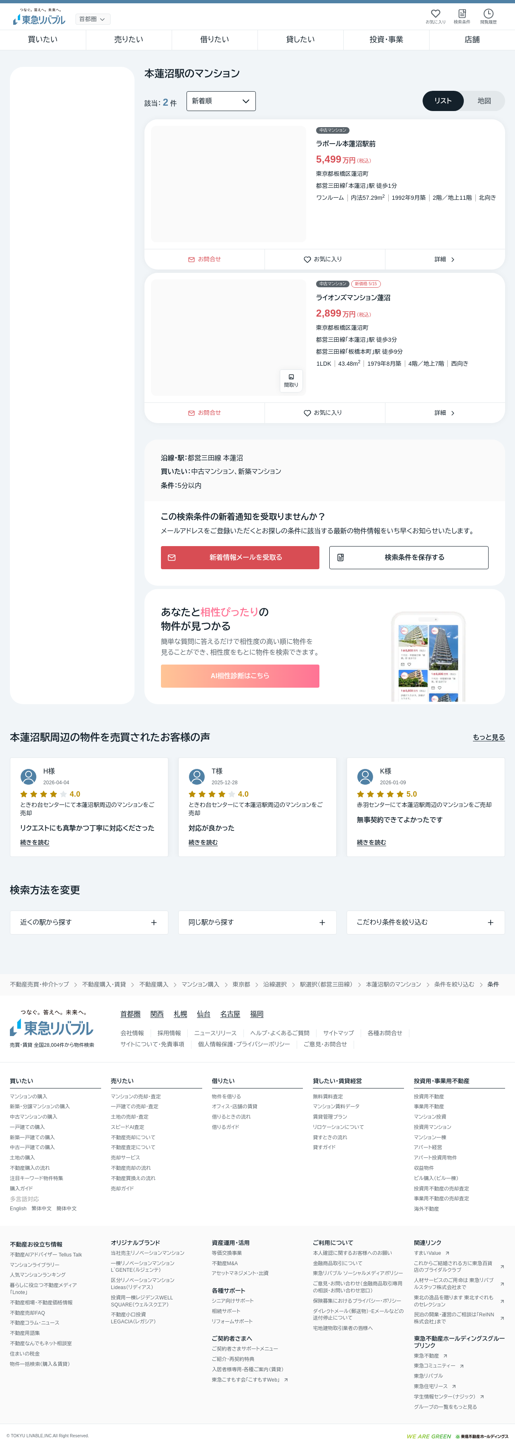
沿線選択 (275, 984)
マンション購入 (200, 984)
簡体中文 (67, 1208)
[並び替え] (221, 101)
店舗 (472, 39)
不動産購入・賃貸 (104, 984)
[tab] (443, 101)
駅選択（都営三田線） (326, 984)
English (18, 1208)
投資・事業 (386, 39)
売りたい (128, 39)
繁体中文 (41, 1208)
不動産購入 (153, 984)
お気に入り (325, 259)
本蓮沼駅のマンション (393, 984)
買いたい (43, 39)
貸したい (300, 39)
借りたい (214, 39)
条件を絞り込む (455, 984)
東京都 (241, 984)
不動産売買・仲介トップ (39, 984)
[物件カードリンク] (324, 184)
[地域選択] (93, 19)
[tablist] (464, 101)
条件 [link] (493, 984)
